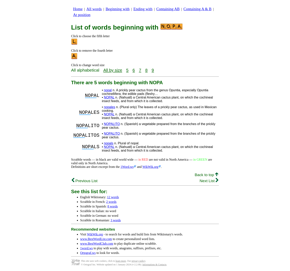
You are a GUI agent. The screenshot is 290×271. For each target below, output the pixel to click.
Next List (209, 181)
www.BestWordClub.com (96, 243)
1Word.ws (127, 166)
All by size (112, 70)
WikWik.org (150, 166)
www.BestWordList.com (96, 239)
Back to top (206, 175)
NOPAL (109, 97)
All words (94, 9)
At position (81, 15)
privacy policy (138, 261)
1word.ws (86, 248)
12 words (113, 197)
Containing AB (168, 9)
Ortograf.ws (88, 253)
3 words (116, 220)
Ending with (143, 9)
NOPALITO (112, 124)
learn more (121, 261)
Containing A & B (197, 9)
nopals (108, 143)
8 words (113, 206)
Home (78, 9)
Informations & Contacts (154, 264)
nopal (108, 90)
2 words (111, 201)
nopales (109, 107)
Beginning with (118, 9)
